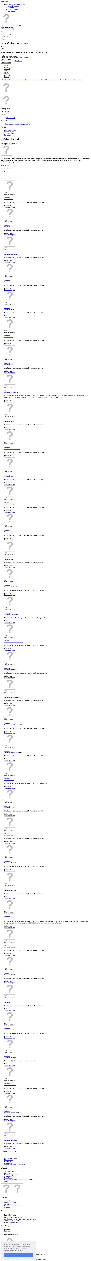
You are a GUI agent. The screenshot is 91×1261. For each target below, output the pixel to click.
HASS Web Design (40, 1259)
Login (14, 4)
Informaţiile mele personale (12, 1206)
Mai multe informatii (7, 169)
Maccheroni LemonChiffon (11, 696)
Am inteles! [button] (18, 1255)
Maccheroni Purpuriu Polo (11, 1112)
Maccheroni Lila (8, 834)
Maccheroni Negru (9, 308)
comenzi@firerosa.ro (15, 1222)
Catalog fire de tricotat (10, 1158)
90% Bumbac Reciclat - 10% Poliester (18, 124)
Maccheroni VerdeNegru (10, 253)
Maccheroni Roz (8, 226)
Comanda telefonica (13, 6)
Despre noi (7, 135)
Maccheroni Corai (8, 476)
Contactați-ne (8, 1176)
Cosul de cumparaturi (14, 9)
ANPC (6, 1181)
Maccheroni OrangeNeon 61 (11, 614)
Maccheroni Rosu (8, 364)
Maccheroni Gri (8, 1001)
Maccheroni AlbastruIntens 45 (12, 448)
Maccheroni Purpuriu (9, 946)
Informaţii (3, 127)
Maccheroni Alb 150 (9, 779)
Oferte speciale (8, 1160)
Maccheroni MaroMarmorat (11, 751)
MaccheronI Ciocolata (9, 807)
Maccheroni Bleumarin (10, 889)
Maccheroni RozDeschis (10, 531)
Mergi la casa (11, 11)
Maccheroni (11, 118)
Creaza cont (21, 4)
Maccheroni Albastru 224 (10, 862)
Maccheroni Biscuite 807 (10, 1057)
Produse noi (7, 1161)
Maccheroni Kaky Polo (10, 1084)
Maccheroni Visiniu (9, 420)
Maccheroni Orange (9, 503)
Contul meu (11, 7)
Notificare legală (9, 131)
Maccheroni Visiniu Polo (10, 1139)
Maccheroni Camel (9, 1029)
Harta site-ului (8, 1178)
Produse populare (9, 1163)
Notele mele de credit (10, 1202)
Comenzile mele (9, 1201)
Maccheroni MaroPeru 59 (10, 586)
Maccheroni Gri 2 (8, 198)
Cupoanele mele (9, 1207)
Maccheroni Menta (9, 974)
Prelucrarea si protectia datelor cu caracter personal (18, 1179)
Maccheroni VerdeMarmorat (11, 724)
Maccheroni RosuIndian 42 (11, 391)
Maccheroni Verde (9, 558)
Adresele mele (8, 1204)
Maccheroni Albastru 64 (10, 669)
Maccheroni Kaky (8, 336)
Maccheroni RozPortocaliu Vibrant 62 (13, 641)
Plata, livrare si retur (10, 130)
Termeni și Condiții (9, 133)
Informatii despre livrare (11, 1174)
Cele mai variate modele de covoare (14, 1164)
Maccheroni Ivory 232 (9, 917)
